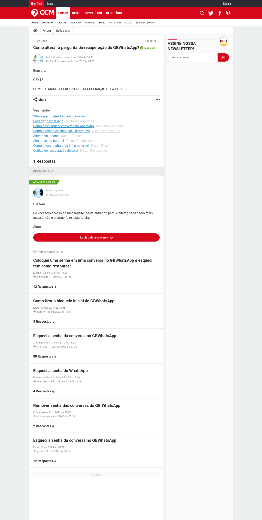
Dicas (76, 13)
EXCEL (102, 22)
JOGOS (34, 22)
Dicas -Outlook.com (80, 141)
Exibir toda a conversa (94, 237)
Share (42, 99)
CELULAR (61, 22)
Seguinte (150, 40)
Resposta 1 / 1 (43, 171)
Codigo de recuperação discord (55, 150)
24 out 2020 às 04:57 (82, 61)
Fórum (63, 13)
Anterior (42, 40)
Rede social (63, 30)
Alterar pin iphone (46, 136)
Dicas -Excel (99, 146)
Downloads (93, 13)
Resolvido (149, 48)
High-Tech (36, 3)
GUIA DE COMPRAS (145, 22)
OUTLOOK (90, 22)
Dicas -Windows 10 (106, 131)
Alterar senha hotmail (48, 141)
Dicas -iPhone (71, 136)
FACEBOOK (76, 22)
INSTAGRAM (115, 22)
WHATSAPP (47, 22)
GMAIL (128, 22)
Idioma (227, 3)
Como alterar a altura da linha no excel (61, 146)
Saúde (49, 3)
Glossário (114, 13)
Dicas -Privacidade (93, 150)
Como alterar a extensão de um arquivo (61, 131)
